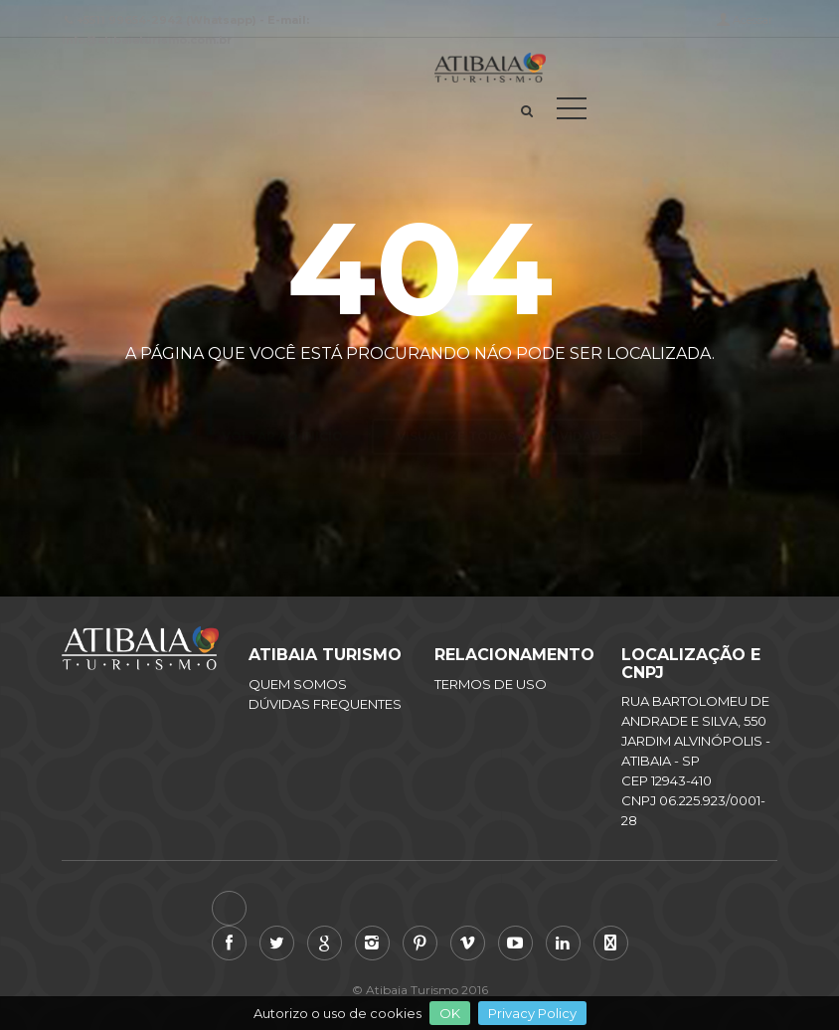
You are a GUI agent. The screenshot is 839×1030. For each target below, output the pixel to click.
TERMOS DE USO (490, 684)
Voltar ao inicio (282, 401)
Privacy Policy (532, 1013)
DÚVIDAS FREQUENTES (325, 704)
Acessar (752, 20)
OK (449, 1013)
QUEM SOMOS (298, 684)
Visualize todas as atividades (507, 401)
